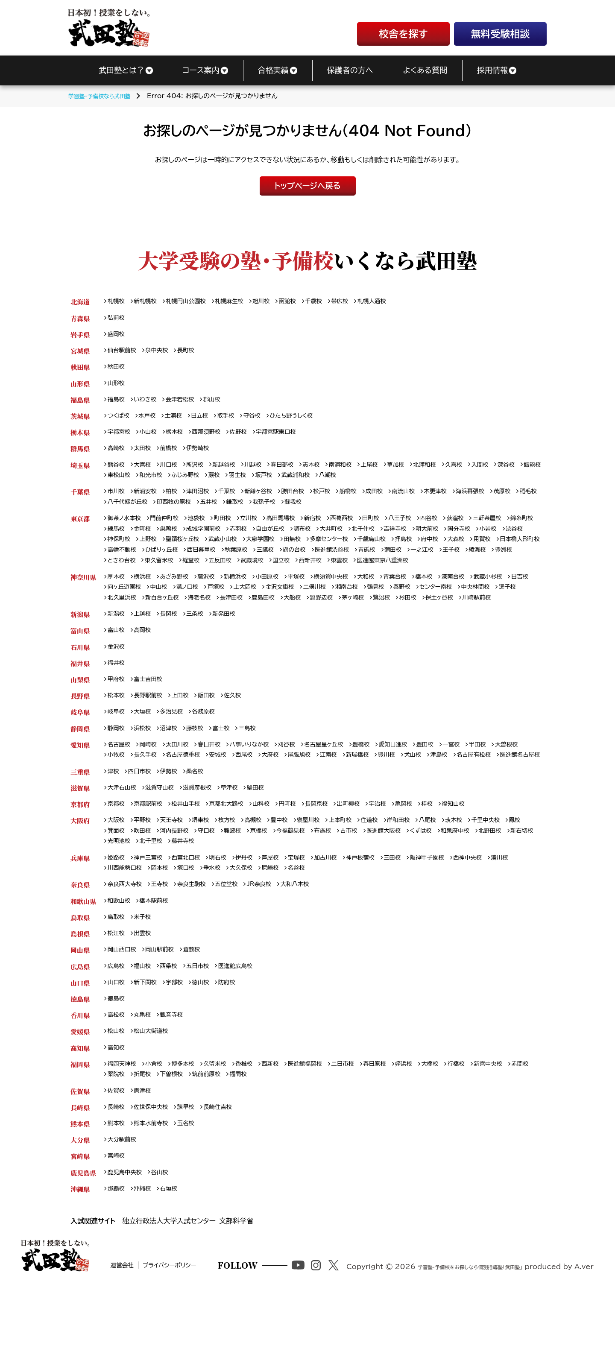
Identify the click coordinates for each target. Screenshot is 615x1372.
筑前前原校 (244, 1148)
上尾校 (393, 472)
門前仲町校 (171, 529)
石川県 (80, 687)
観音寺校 (177, 1085)
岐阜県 (80, 756)
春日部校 (298, 472)
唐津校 (146, 1165)
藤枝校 (203, 773)
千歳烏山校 (455, 552)
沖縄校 (146, 1267)
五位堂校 (239, 949)
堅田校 (270, 847)
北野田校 (121, 904)
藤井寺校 (260, 904)
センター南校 (495, 614)
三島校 (259, 773)
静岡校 (117, 773)
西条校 (174, 1034)
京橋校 (295, 892)
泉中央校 (162, 353)
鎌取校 (305, 512)
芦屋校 (286, 921)
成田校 (399, 501)
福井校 (117, 705)
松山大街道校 (155, 1103)
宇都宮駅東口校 (292, 438)
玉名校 (194, 1199)
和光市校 (212, 484)
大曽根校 (121, 801)
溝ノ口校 (223, 614)
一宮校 (485, 790)
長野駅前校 (152, 739)
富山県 (80, 670)
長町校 (194, 353)
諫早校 (194, 1182)
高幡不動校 (235, 563)
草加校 (422, 472)
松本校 (117, 739)
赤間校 (117, 1148)
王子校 (180, 574)
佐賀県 (80, 1165)
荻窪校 (488, 529)
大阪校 (117, 881)
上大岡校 (287, 614)
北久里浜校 (194, 625)
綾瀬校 (209, 574)
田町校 (396, 529)
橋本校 (454, 603)
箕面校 (139, 892)
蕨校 (281, 484)
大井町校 (388, 540)
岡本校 (194, 932)
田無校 (368, 552)
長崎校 (117, 1182)
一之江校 (149, 574)
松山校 (117, 1103)
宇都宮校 (121, 438)
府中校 (519, 552)
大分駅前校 (124, 1216)
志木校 (330, 472)
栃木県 (80, 438)
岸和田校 (425, 881)
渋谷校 (146, 552)
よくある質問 (425, 70)
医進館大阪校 (431, 892)
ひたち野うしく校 (308, 421)
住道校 (393, 881)
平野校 (146, 881)
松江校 (117, 1000)
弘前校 (117, 319)
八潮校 (405, 484)
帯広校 (362, 301)
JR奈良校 (274, 949)
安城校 (264, 801)
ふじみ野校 (250, 484)
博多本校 (191, 1137)
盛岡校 (117, 336)
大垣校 (146, 756)
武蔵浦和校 (370, 484)
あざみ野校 (180, 603)
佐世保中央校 (155, 1182)
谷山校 (165, 1250)
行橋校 (489, 1137)
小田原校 (282, 603)
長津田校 (314, 625)
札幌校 (117, 301)
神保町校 (177, 552)
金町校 (180, 540)
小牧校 (152, 801)
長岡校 (174, 653)
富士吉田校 (152, 722)
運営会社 (146, 1357)
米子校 (146, 983)
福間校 (279, 1148)
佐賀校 (117, 1165)
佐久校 (244, 739)
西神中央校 (502, 921)
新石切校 (156, 904)
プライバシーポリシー (200, 1357)
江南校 (384, 801)
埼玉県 (80, 472)
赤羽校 (286, 540)
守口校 (238, 892)
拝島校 (490, 552)
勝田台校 (310, 501)
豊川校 (447, 801)
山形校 (117, 387)
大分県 (80, 1216)
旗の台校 (425, 563)
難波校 (266, 892)
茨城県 (80, 421)
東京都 (80, 529)
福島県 (80, 404)
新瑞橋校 (416, 801)
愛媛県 (80, 1102)
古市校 (393, 892)
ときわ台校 (273, 574)
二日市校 (365, 1137)
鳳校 (114, 892)
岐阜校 (117, 756)
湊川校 (117, 932)
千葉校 (238, 501)
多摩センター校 (408, 552)
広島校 (117, 1034)
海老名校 (279, 625)
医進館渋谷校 (465, 563)
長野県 (80, 738)
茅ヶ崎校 (447, 625)
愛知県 (80, 790)
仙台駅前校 (124, 353)
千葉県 (80, 501)
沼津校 (174, 773)
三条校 (203, 653)
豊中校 (295, 881)
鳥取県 (80, 983)
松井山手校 (194, 864)
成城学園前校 (247, 540)
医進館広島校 (247, 1034)
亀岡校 (432, 864)
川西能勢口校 (155, 932)
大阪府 (80, 881)
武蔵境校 (415, 574)
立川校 (262, 529)
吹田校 (168, 892)
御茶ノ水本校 (127, 529)
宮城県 (80, 352)
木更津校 (466, 501)
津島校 (505, 801)
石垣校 (174, 1267)
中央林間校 (124, 625)
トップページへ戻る (307, 186)
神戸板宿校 (384, 921)
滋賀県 (80, 847)
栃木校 (180, 438)
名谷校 (343, 932)
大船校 (381, 625)
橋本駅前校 (159, 966)
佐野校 (251, 438)
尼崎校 (314, 932)
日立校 (208, 421)
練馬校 (152, 540)
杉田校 (507, 625)
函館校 (305, 301)
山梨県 (80, 721)
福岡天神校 (124, 1137)
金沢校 (117, 688)
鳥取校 (117, 983)
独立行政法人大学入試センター (169, 1300)
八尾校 (457, 881)
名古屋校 (121, 790)
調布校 (356, 540)
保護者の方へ (350, 70)
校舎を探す (403, 34)
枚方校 (238, 881)
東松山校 (177, 484)
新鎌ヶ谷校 (272, 501)
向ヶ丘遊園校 (155, 614)
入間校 (514, 472)
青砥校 (504, 563)
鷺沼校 (478, 625)
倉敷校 (200, 1017)
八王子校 (428, 529)
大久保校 (282, 932)
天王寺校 (177, 881)
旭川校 (277, 301)
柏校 (177, 501)
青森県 (80, 318)
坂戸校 (336, 484)
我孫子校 (337, 512)
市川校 (117, 501)
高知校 (117, 1120)
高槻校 (266, 881)
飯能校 (146, 484)
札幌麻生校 (242, 301)
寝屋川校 (326, 881)
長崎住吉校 (229, 1182)
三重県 (80, 829)
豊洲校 (238, 574)
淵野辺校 (412, 625)
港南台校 (486, 603)
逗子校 (159, 625)
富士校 (231, 773)
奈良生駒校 (200, 949)
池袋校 (206, 529)
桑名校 (203, 830)
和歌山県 (83, 966)
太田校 (146, 455)
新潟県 (80, 653)
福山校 (146, 1034)
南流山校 (431, 501)
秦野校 (459, 614)
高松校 (117, 1085)
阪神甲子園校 (457, 921)
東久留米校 (313, 574)
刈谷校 (304, 790)
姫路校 (117, 921)
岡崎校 (152, 790)
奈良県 (80, 949)
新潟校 (117, 653)
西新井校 (479, 574)
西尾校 (292, 801)
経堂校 (349, 574)
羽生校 (307, 484)
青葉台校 (422, 603)
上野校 (209, 552)
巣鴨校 (209, 540)
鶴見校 (430, 614)
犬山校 (476, 801)
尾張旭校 (353, 801)
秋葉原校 (361, 563)
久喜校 (485, 472)
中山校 (193, 614)
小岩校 (117, 552)
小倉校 (159, 1137)
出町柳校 (372, 864)
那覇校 (117, 1267)
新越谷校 (235, 472)
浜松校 (146, 773)
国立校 (447, 574)
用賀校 (146, 563)
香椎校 (257, 1137)
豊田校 (456, 790)
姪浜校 (432, 1137)
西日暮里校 (323, 563)
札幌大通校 (397, 301)
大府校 (321, 801)
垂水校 (251, 932)
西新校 (286, 1137)
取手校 (236, 421)
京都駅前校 (152, 864)
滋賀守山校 (165, 847)
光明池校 (191, 904)
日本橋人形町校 (187, 563)
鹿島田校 (349, 625)
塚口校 (222, 932)
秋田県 (80, 370)
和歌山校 (121, 966)
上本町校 (361, 881)
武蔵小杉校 (524, 603)
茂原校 (117, 512)
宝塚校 (314, 921)
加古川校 (346, 921)
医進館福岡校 (324, 1137)
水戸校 (151, 421)
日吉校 (117, 614)
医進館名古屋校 (178, 813)
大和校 (390, 603)
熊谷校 (117, 472)
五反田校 (380, 574)
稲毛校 (146, 512)
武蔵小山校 (291, 552)
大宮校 (146, 472)
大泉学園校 (332, 552)
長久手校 (184, 801)
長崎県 (80, 1182)
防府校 (238, 1051)
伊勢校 (174, 830)
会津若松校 (187, 404)
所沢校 (203, 472)
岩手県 (80, 335)
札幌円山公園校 (193, 301)
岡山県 (80, 1017)
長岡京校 (337, 864)
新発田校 (235, 653)
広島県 (80, 1034)
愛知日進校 (421, 790)
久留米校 (226, 1137)
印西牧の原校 (238, 512)
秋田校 (117, 370)
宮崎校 (117, 1233)
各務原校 (212, 756)
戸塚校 (255, 614)
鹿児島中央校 (127, 1250)
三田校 (419, 921)
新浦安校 (149, 501)
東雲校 (511, 574)
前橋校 (174, 455)
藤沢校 (216, 603)
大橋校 (461, 1137)
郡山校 (222, 404)
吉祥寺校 (458, 540)
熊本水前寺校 (155, 1199)
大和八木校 (313, 949)
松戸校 (342, 501)
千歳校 (334, 301)
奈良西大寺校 (127, 949)
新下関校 (149, 1051)
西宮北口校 (194, 921)
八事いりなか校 (263, 790)
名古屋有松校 (127, 813)
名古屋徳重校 (225, 801)
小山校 (152, 438)
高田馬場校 (297, 529)
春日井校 (219, 790)
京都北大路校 (238, 864)
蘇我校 (368, 512)
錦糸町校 (121, 540)
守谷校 (265, 421)
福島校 (117, 404)
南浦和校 (361, 472)
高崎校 (117, 455)
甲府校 (117, 722)
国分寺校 (527, 540)
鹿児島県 (83, 1250)
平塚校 (314, 603)
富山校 (117, 670)
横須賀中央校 (352, 603)
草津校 (242, 847)
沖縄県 (80, 1267)
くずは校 (472, 892)
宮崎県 (80, 1233)
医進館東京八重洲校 (137, 585)
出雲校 (146, 1000)
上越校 (146, 653)
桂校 (457, 864)
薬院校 (146, 1148)
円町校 (305, 864)
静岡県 (80, 773)
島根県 (80, 1000)
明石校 (229, 921)
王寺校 (165, 949)
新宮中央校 (524, 1137)
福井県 (80, 704)
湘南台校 (398, 614)
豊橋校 (386, 790)
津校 (114, 830)
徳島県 (80, 1068)
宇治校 (403, 864)
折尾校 (174, 1148)
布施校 (365, 892)
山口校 (117, 1051)
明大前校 (493, 540)
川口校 (174, 472)
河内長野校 (203, 892)
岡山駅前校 (165, 1017)
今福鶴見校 (329, 892)
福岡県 (80, 1136)
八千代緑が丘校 (187, 512)
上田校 (187, 739)
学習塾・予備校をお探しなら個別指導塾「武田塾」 (450, 1356)
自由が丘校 (321, 540)
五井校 (277, 512)
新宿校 (333, 529)
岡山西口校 (124, 1017)
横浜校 (146, 603)
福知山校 (486, 864)
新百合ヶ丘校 (238, 625)
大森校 (117, 563)
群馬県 (80, 455)
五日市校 (206, 1034)
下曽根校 (206, 1148)
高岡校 (146, 670)
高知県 (80, 1119)
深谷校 (117, 484)
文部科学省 (236, 1300)
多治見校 (177, 756)
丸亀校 (146, 1085)
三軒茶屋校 (523, 529)
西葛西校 (364, 529)
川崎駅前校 (164, 636)
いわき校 (149, 404)
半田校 (513, 790)
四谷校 (459, 529)
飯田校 (216, 739)
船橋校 (370, 501)
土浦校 (180, 421)
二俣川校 (364, 614)
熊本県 (80, 1199)
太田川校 (184, 790)
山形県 (80, 387)
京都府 (80, 864)
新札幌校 (149, 301)
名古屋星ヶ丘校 (345, 790)
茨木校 (485, 881)
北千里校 (226, 904)
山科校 (277, 864)
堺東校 (209, 881)
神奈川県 (83, 602)
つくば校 (120, 421)
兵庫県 (80, 920)
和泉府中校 (510, 892)
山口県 (80, 1051)
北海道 (80, 301)
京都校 (117, 864)
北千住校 (423, 540)
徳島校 (117, 1068)
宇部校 (180, 1051)
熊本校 (117, 1199)
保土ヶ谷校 (123, 636)
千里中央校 (520, 881)
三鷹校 (393, 563)
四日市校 (142, 830)
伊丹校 (257, 921)
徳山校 (209, 1051)
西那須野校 (215, 438)
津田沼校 (206, 501)
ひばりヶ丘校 (279, 563)
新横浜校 (247, 603)
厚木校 (117, 603)
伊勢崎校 (206, 455)
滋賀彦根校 (206, 847)
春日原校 (400, 1137)
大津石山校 (124, 847)
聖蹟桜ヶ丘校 (247, 552)
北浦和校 (453, 472)
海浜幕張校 (504, 501)
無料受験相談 (500, 34)
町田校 (234, 529)
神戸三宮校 (152, 921)
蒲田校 (117, 574)
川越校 (266, 472)
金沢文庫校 (325, 614)
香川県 (80, 1085)
